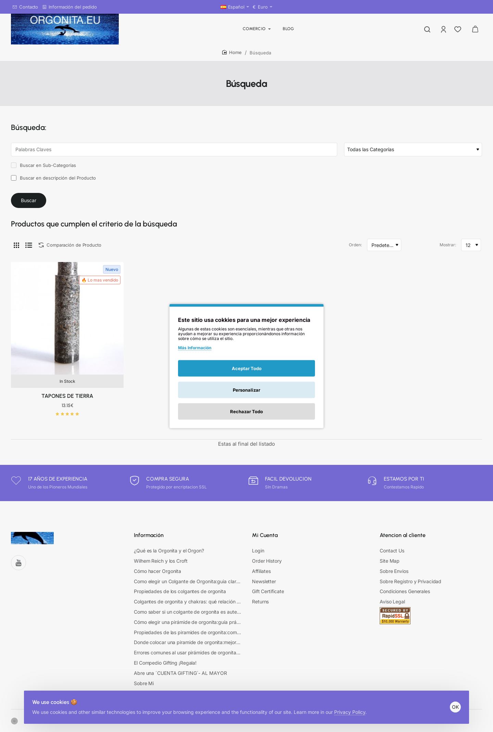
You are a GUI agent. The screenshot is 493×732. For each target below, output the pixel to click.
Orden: (355, 250)
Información (149, 540)
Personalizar (246, 389)
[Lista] (28, 250)
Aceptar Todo (247, 368)
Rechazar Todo (246, 411)
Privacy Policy (352, 706)
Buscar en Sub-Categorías (43, 165)
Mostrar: (448, 250)
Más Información (194, 347)
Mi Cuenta (265, 540)
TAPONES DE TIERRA (67, 401)
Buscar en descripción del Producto (53, 178)
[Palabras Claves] (174, 149)
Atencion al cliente (403, 540)
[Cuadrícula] (16, 250)
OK (452, 701)
